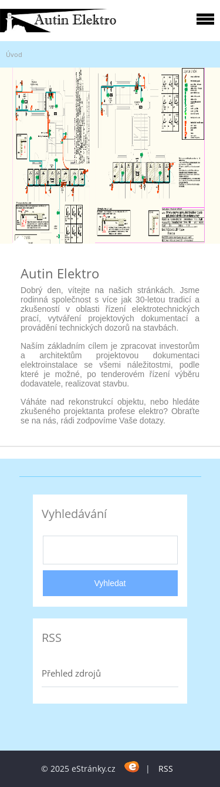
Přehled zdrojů (71, 673)
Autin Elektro (60, 273)
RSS (165, 768)
